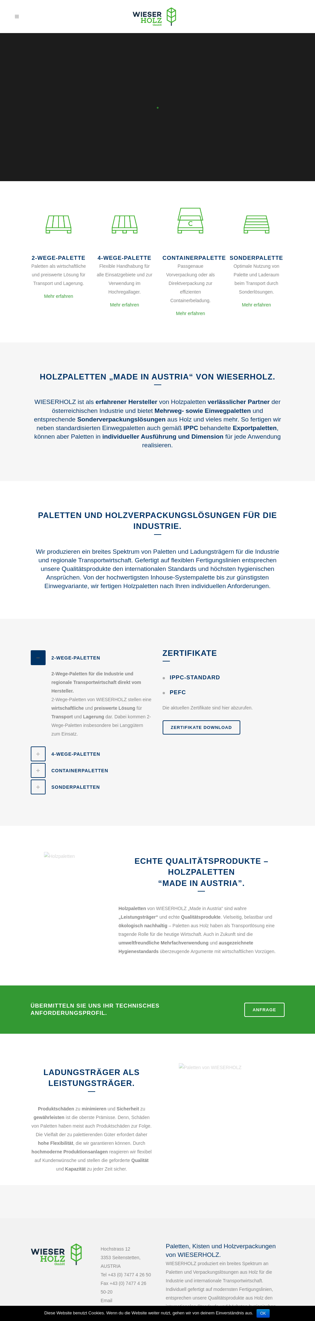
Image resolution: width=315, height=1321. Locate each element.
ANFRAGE (264, 1009)
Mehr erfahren (58, 296)
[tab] (92, 657)
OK (263, 1313)
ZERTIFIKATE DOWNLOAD (201, 727)
